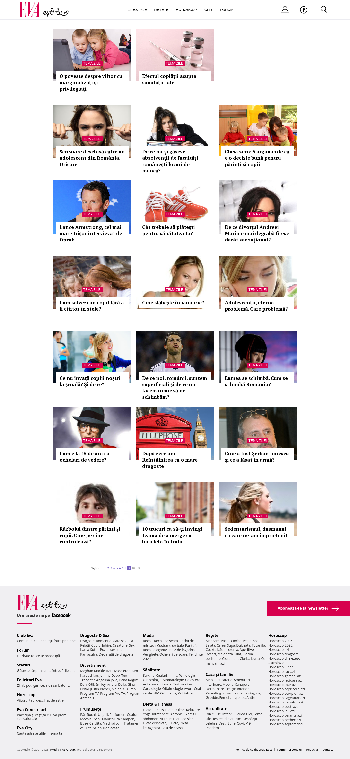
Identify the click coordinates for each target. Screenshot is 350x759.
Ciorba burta (250, 658)
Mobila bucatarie (219, 679)
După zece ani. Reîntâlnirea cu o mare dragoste (170, 459)
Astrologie (276, 662)
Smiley (100, 684)
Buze (84, 723)
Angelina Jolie (106, 680)
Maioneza (225, 654)
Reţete (212, 635)
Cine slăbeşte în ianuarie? (173, 302)
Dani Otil (87, 684)
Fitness (158, 709)
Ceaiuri (161, 675)
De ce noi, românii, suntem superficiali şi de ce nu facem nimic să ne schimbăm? (174, 387)
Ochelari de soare (173, 654)
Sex (132, 645)
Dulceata (243, 645)
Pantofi (190, 645)
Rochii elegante (155, 650)
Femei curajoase (232, 697)
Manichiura (111, 719)
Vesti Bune (227, 723)
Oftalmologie (172, 688)
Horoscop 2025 (280, 645)
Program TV (89, 693)
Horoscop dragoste (283, 654)
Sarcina (149, 675)
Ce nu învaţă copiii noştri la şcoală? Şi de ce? (90, 381)
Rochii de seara (166, 641)
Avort (188, 688)
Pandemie (214, 727)
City (208, 10)
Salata (210, 645)
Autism (252, 697)
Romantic (103, 641)
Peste (247, 641)
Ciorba (236, 641)
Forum (226, 10)
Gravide (212, 697)
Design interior (237, 688)
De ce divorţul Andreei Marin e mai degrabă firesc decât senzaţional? (257, 233)
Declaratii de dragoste (116, 654)
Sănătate (151, 670)
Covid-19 (244, 723)
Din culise (213, 714)
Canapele (242, 684)
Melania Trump (124, 689)
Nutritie (165, 718)
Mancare (212, 641)
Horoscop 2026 (280, 641)
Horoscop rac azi (281, 671)
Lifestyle (137, 10)
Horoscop (186, 10)
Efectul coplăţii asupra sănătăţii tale (169, 79)
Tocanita (258, 645)
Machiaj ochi (112, 723)
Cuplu (96, 645)
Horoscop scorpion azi (286, 693)
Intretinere (160, 714)
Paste (225, 641)
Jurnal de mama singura (241, 693)
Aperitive (247, 649)
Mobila (228, 684)
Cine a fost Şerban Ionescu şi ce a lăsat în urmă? (257, 456)
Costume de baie (170, 645)
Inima (172, 675)
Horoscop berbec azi (284, 719)
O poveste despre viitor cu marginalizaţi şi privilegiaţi (91, 82)
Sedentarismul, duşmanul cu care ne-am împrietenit (256, 532)
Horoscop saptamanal (285, 724)
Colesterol (193, 679)
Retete (161, 10)
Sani (97, 719)
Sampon (127, 719)
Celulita (95, 723)
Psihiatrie (185, 693)
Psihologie (187, 675)
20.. (140, 568)
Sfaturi (23, 665)
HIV (156, 693)
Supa (231, 645)
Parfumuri (118, 714)
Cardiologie (152, 688)
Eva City (24, 728)
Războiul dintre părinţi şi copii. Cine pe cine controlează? (90, 535)
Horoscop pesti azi (283, 706)
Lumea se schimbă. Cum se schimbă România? (256, 381)
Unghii (103, 714)
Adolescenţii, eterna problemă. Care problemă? (256, 305)
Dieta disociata (154, 723)
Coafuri (133, 714)
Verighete (150, 654)
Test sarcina (182, 684)
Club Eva (25, 635)
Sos (255, 641)
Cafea (221, 645)
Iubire (106, 645)
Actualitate (216, 708)
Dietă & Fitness (157, 704)
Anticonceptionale (157, 684)
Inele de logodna (181, 650)
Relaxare (193, 709)
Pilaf (237, 654)
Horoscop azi (278, 649)
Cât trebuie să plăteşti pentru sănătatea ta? (168, 230)
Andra (112, 684)
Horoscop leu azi (281, 711)
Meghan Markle (92, 670)
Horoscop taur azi (282, 684)
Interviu (228, 714)
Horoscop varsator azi (285, 702)
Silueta (173, 723)
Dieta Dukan (174, 709)
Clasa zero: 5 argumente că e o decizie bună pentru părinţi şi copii (257, 157)
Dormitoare (215, 688)
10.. (134, 568)
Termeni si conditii (289, 750)
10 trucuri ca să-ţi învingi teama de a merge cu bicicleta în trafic (172, 535)
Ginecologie (152, 679)
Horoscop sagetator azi (286, 697)
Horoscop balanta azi (285, 715)
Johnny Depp (109, 675)
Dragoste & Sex (94, 635)
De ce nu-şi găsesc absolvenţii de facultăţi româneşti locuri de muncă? (170, 161)
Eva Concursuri (31, 709)
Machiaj (86, 719)
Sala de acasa (172, 727)
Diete (147, 709)
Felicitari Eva (29, 680)
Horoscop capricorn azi (286, 689)
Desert (211, 654)
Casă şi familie (219, 674)
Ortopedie (168, 693)
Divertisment (93, 665)
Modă (148, 635)
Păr (83, 714)
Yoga (147, 714)
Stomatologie (173, 679)
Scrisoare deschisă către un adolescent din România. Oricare (92, 157)
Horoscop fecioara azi (285, 680)
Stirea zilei (244, 714)
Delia (122, 684)
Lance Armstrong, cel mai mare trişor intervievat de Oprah (91, 233)
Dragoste (87, 641)
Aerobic (176, 714)
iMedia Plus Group (62, 750)
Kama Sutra (89, 649)
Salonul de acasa (106, 728)
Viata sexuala (122, 641)
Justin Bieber (100, 689)
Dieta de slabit (184, 718)
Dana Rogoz (128, 680)
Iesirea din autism (227, 718)
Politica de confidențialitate (254, 750)
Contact (328, 750)
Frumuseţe (90, 709)
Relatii (85, 645)
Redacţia (312, 750)
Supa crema (228, 649)
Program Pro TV (112, 693)
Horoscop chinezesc (284, 658)
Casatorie (120, 645)
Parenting (213, 693)
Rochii (91, 714)
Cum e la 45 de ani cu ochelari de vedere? (84, 456)
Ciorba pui (230, 658)
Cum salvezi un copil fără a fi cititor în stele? (92, 305)
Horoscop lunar (280, 667)
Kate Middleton (118, 670)
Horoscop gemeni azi (285, 676)
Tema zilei (92, 63)
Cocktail (212, 649)
